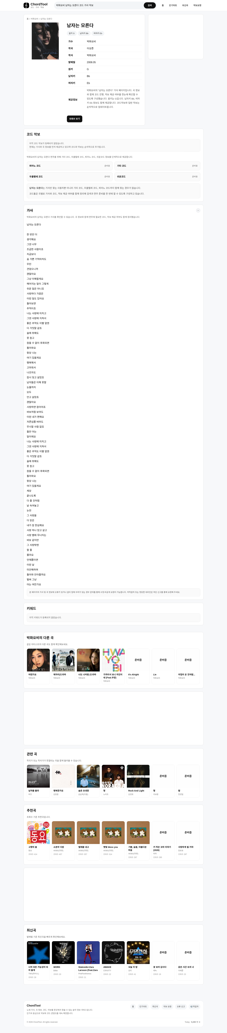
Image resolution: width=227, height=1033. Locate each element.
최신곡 (185, 6)
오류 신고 (181, 1008)
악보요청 (197, 6)
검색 (149, 6)
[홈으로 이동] (37, 6)
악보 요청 (167, 1008)
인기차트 (173, 6)
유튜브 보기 (74, 120)
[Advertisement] (176, 37)
